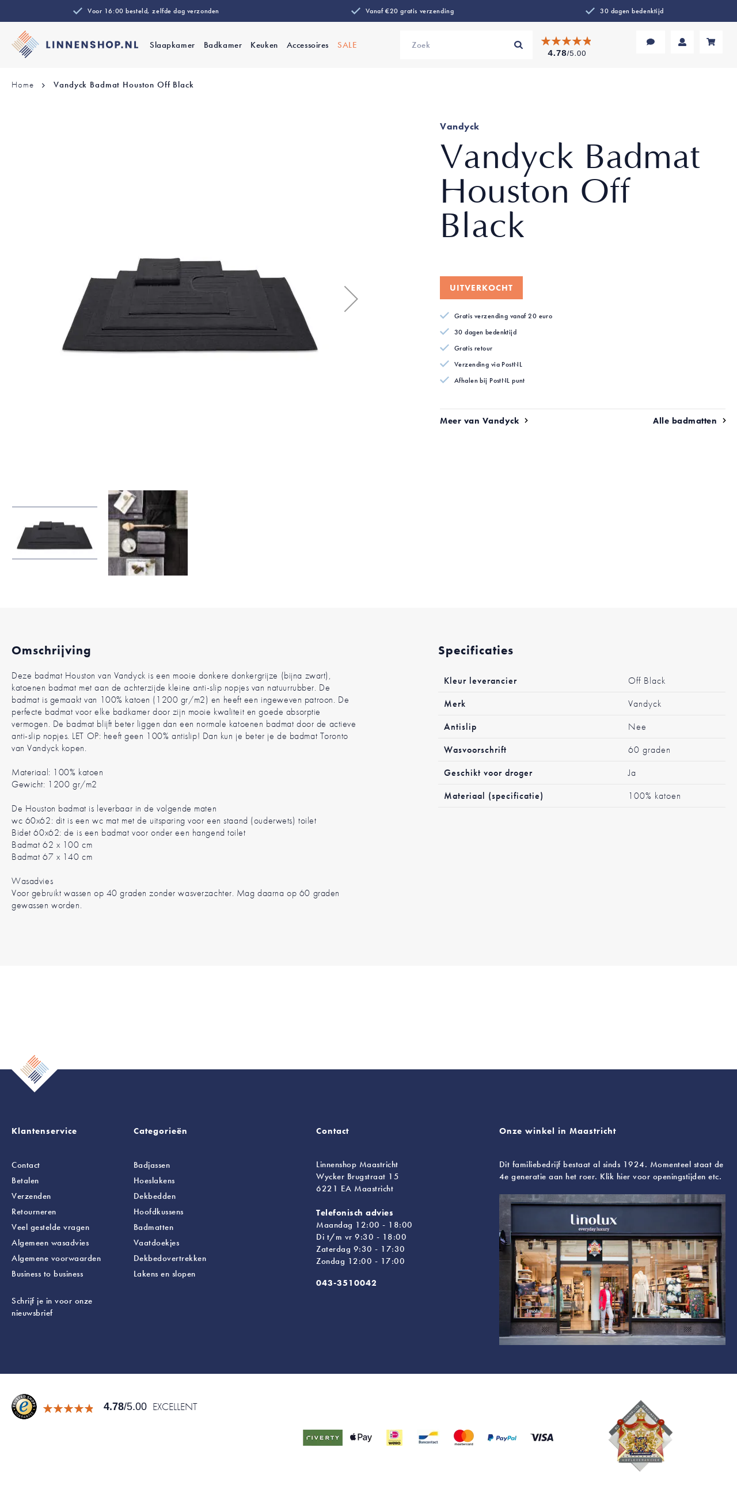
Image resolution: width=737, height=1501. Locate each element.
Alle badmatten (685, 420)
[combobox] (466, 45)
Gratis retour (473, 348)
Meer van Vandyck (479, 420)
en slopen (165, 1273)
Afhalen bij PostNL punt (489, 380)
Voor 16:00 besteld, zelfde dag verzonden (153, 11)
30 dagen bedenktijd (632, 11)
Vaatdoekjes (157, 1242)
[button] (345, 298)
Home (22, 84)
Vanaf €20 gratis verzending (410, 11)
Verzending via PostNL (488, 364)
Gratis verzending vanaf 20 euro (503, 316)
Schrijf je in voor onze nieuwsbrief (52, 1307)
